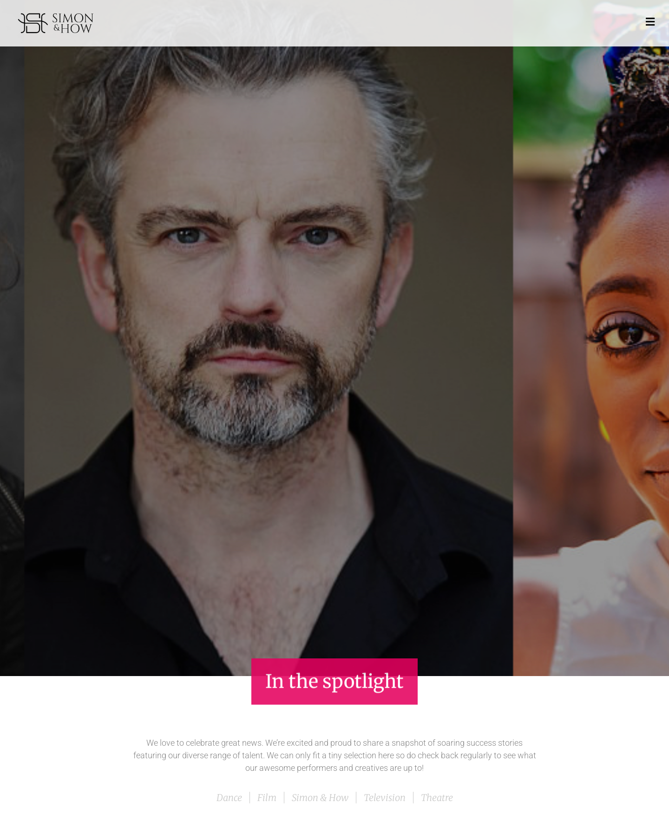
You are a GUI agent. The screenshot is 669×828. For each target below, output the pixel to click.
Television (385, 797)
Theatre (437, 797)
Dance (229, 797)
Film (266, 797)
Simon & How (320, 797)
